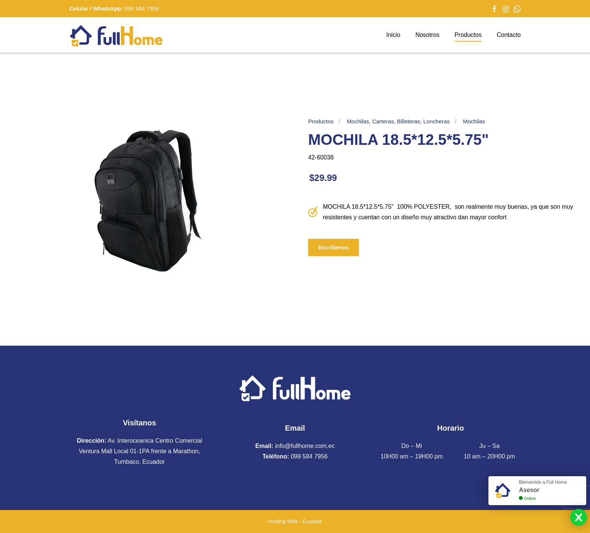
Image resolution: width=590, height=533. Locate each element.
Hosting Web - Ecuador (295, 521)
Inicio (393, 35)
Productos (468, 35)
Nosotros (427, 35)
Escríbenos (333, 247)
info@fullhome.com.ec (305, 445)
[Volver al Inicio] (116, 35)
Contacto (509, 35)
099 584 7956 (142, 8)
